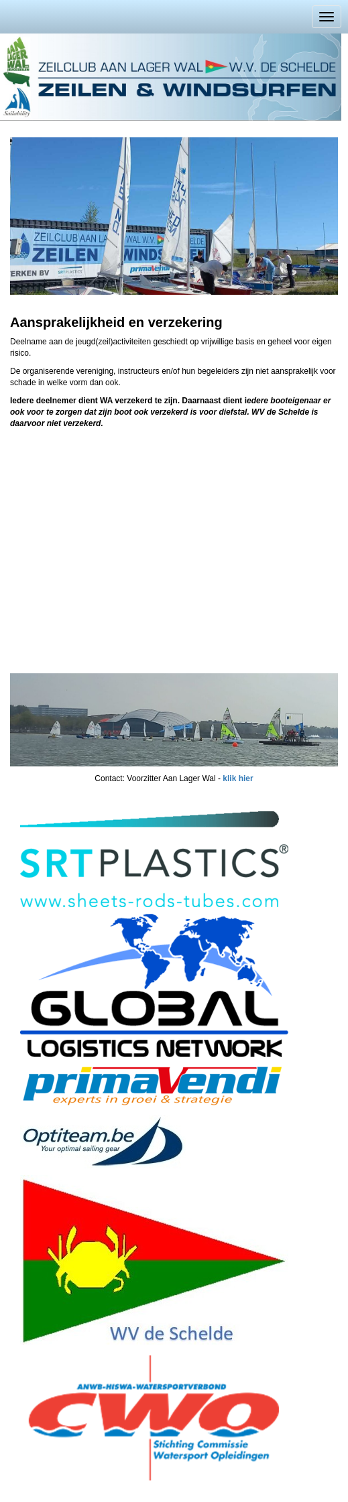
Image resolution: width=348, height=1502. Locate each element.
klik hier (238, 778)
